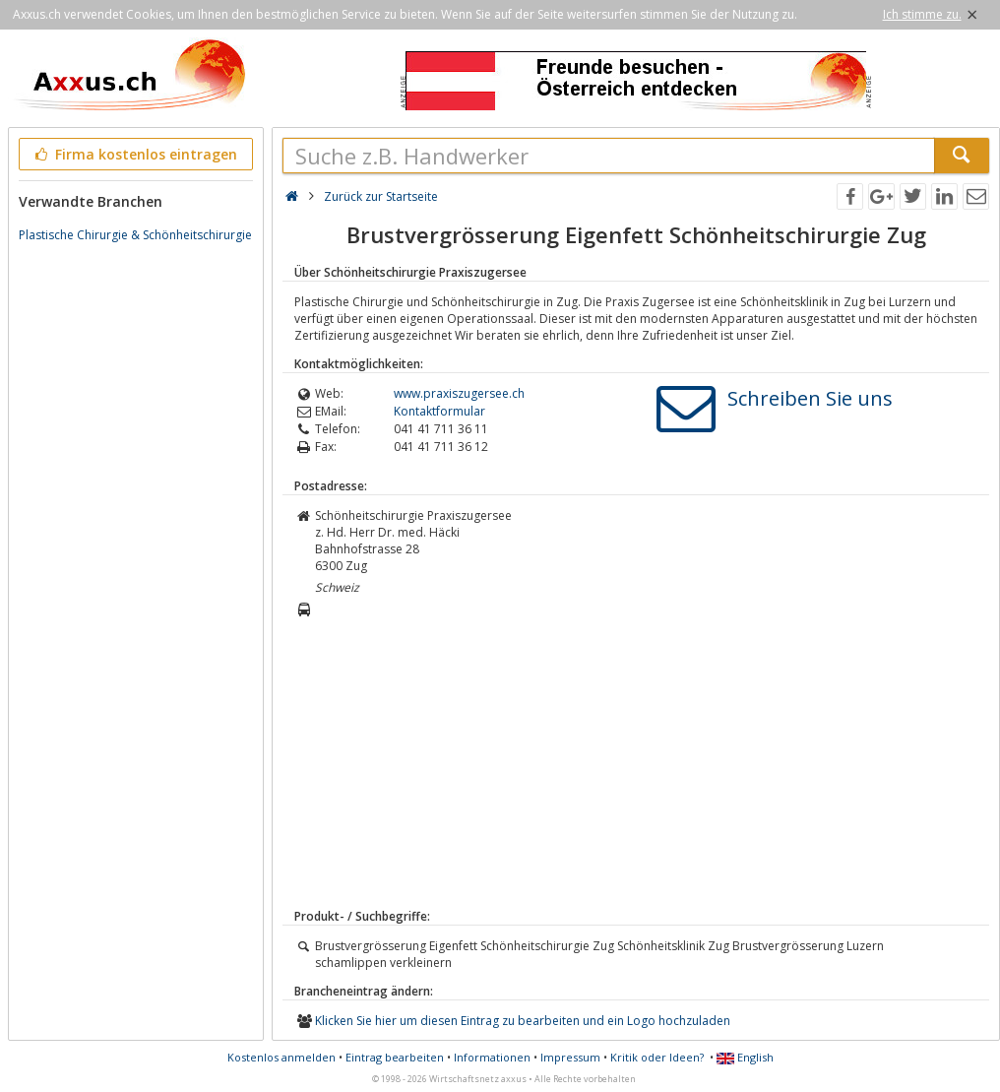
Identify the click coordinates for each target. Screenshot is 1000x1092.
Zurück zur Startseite (381, 196)
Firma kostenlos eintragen (134, 154)
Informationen (492, 1057)
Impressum (570, 1057)
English (745, 1057)
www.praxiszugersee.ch (459, 393)
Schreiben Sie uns (810, 398)
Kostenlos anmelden (281, 1057)
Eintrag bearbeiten (394, 1057)
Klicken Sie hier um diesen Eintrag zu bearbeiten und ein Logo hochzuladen (522, 1020)
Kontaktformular (439, 411)
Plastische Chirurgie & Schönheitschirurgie (135, 234)
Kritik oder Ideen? (657, 1057)
